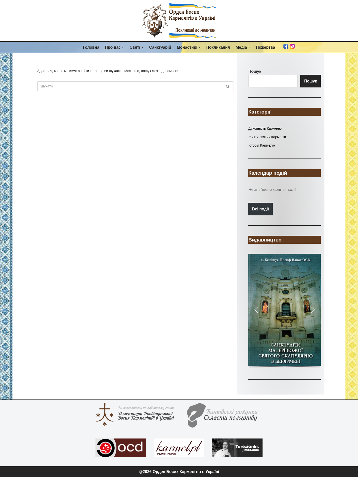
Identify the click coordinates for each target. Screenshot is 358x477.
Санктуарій (160, 47)
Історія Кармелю (261, 145)
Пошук (310, 81)
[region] (284, 311)
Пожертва (265, 47)
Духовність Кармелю (265, 128)
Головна (91, 47)
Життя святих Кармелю (267, 137)
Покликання (218, 47)
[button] (123, 47)
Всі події (260, 209)
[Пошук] (129, 86)
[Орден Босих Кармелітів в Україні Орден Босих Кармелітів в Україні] (179, 20)
